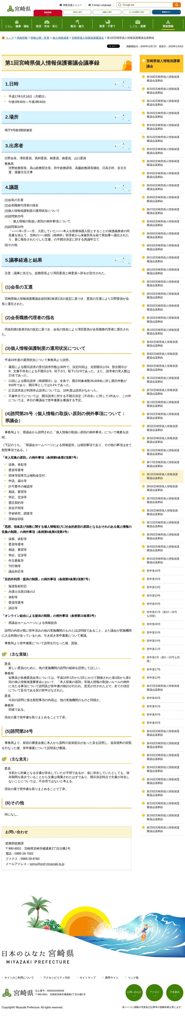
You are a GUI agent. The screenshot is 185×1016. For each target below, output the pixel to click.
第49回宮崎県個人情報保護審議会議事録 (163, 235)
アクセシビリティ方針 (56, 977)
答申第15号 (153, 632)
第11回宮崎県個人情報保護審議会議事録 (163, 524)
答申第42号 (153, 714)
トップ (10, 37)
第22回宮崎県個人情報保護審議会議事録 (163, 805)
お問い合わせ (134, 992)
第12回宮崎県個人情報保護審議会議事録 (163, 452)
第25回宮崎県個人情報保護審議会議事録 (163, 829)
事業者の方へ (166, 12)
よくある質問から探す (136, 12)
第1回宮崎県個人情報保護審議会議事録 (162, 476)
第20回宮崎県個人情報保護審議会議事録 (163, 90)
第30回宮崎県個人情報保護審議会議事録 (163, 127)
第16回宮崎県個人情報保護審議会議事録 (163, 319)
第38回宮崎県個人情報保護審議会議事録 (163, 163)
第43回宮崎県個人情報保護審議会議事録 (163, 745)
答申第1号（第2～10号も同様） (163, 659)
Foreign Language (101, 5)
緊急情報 (48, 12)
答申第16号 (153, 579)
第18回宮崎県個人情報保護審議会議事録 (163, 78)
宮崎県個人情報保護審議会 (88, 37)
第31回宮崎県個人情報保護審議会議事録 (163, 139)
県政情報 (22, 37)
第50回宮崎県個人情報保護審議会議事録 (163, 247)
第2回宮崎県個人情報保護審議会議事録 (162, 512)
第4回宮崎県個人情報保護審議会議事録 (162, 343)
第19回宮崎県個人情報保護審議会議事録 (163, 817)
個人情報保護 (61, 37)
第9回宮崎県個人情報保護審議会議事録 (162, 355)
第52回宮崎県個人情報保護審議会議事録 (163, 271)
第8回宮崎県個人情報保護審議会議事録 (162, 367)
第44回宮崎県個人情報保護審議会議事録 (163, 175)
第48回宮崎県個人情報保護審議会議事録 (163, 223)
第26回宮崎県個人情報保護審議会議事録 (163, 115)
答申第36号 (153, 624)
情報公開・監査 (40, 37)
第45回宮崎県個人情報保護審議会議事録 (163, 187)
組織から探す (107, 12)
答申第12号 (153, 677)
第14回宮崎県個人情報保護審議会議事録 (163, 331)
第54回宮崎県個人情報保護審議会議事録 (163, 295)
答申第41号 (153, 706)
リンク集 (133, 977)
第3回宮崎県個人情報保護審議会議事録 (162, 440)
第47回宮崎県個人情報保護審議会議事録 (163, 211)
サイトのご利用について (19, 977)
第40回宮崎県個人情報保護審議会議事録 (163, 548)
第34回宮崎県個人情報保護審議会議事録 (163, 769)
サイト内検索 (119, 5)
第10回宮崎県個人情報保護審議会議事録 (163, 500)
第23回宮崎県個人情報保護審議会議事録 (163, 793)
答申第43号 (153, 722)
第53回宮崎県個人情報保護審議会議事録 (163, 283)
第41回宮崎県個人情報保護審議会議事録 (163, 560)
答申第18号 (153, 570)
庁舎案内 (174, 992)
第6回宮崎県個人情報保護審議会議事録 (162, 488)
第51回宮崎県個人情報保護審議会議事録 (163, 259)
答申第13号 (153, 587)
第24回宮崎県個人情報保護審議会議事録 (163, 781)
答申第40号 (153, 698)
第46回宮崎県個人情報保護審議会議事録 (163, 199)
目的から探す (77, 12)
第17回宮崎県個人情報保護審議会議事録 (163, 464)
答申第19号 (153, 595)
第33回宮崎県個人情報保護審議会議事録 (163, 757)
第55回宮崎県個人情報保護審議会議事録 (163, 307)
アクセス (154, 992)
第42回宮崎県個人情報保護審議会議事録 (163, 733)
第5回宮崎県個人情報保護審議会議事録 (162, 428)
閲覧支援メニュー (72, 5)
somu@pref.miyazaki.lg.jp (47, 864)
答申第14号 (153, 640)
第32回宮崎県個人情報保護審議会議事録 (163, 151)
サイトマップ (88, 977)
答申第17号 (153, 669)
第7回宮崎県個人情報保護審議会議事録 (162, 392)
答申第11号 (153, 649)
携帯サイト (112, 977)
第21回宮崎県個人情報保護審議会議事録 (163, 103)
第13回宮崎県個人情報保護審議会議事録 (163, 404)
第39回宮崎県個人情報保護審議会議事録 (163, 536)
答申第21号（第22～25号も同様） (162, 614)
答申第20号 (153, 603)
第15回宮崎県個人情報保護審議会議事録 (163, 380)
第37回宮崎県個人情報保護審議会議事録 (163, 687)
